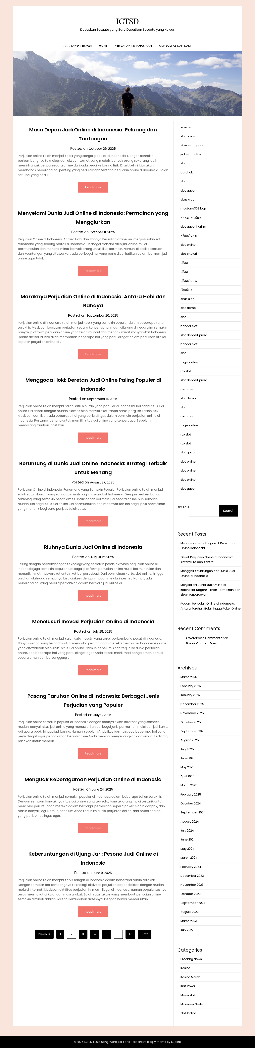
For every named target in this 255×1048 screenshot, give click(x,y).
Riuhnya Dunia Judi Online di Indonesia (93, 548)
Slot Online (188, 1013)
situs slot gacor (191, 145)
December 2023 (192, 876)
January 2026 (190, 695)
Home (103, 45)
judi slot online (190, 154)
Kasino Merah (190, 977)
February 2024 (190, 867)
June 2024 (187, 839)
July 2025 (187, 749)
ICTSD (127, 20)
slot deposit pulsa (193, 335)
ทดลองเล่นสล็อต (191, 217)
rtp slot (185, 371)
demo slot (188, 389)
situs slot (187, 127)
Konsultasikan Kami (175, 45)
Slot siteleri (188, 253)
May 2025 (187, 767)
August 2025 (189, 740)
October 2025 (190, 722)
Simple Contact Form (201, 643)
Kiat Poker (187, 986)
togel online (189, 362)
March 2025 (188, 785)
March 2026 (188, 677)
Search (183, 507)
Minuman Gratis (192, 1004)
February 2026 (190, 686)
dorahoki (186, 172)
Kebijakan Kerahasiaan (133, 45)
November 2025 (192, 713)
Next (145, 946)
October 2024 (190, 803)
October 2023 (190, 894)
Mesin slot (187, 995)
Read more (93, 187)
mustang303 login (193, 208)
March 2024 (188, 857)
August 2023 (189, 912)
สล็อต (184, 263)
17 (130, 946)
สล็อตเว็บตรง (188, 235)
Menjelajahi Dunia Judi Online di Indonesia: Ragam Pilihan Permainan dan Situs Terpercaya (210, 590)
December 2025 (192, 704)
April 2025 (187, 776)
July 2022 (186, 930)
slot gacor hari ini (193, 226)
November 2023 (192, 885)
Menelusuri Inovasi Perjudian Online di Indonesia (93, 623)
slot (183, 163)
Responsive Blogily (143, 1042)
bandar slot (189, 326)
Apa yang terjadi (78, 45)
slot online (188, 136)
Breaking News (191, 959)
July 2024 (187, 830)
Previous (44, 946)
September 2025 (192, 731)
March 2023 (188, 921)
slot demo (188, 308)
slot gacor (188, 190)
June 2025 (187, 758)
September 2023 (192, 903)
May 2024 (187, 848)
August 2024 (189, 821)
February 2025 (190, 794)
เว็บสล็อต (186, 290)
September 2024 (192, 812)
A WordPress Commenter (204, 638)
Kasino (185, 968)
